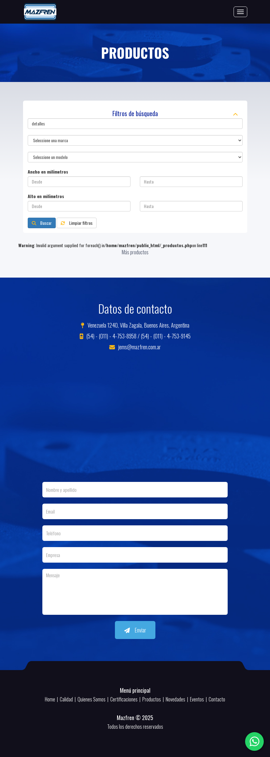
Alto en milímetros (46, 196)
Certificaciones (124, 699)
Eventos (197, 699)
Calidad (66, 699)
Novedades (175, 699)
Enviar (135, 630)
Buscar (42, 223)
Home (50, 699)
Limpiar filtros (76, 223)
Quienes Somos (92, 699)
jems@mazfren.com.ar (135, 347)
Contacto (217, 699)
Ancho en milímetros (48, 172)
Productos (151, 699)
